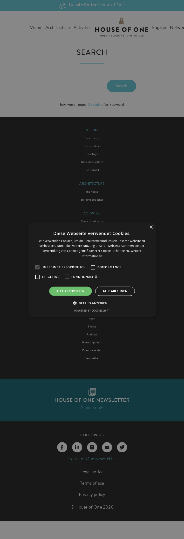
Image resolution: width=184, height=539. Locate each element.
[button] (92, 303)
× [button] (151, 227)
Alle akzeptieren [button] (70, 291)
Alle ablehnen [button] (115, 291)
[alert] (92, 269)
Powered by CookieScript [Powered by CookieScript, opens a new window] (92, 310)
